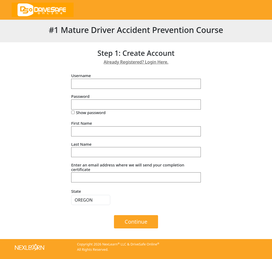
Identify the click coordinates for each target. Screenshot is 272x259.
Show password (91, 112)
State (76, 191)
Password (80, 96)
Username (81, 75)
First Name (81, 123)
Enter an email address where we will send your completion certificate (127, 167)
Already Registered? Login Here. (136, 62)
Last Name (81, 144)
